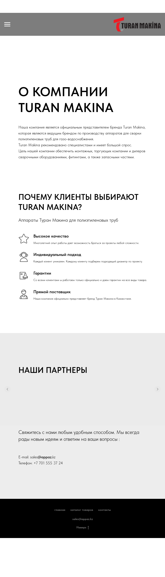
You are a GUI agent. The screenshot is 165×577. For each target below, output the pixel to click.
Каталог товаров (81, 509)
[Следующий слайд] (157, 392)
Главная (59, 509)
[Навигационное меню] (7, 24)
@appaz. (45, 457)
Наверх (82, 527)
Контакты (104, 509)
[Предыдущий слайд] (7, 392)
